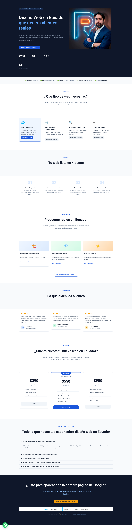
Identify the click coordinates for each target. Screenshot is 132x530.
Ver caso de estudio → (25, 262)
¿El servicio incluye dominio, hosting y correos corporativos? (39, 466)
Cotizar (34, 403)
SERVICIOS (56, 509)
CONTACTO (84, 509)
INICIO (46, 509)
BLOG (76, 509)
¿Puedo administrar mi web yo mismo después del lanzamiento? (41, 462)
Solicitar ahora (66, 407)
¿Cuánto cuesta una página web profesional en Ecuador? (38, 454)
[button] (66, 442)
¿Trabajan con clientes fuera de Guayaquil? (34, 458)
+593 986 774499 (65, 513)
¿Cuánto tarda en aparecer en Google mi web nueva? (37, 441)
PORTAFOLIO (67, 509)
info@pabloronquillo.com (79, 513)
